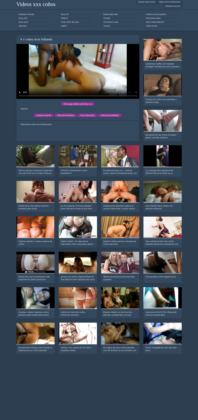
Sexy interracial (87, 115)
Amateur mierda (44, 115)
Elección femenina (65, 115)
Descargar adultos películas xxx (78, 104)
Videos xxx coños (36, 4)
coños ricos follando (110, 115)
